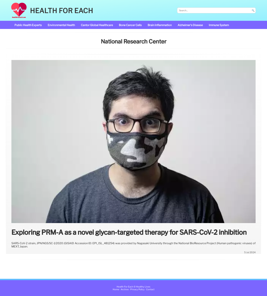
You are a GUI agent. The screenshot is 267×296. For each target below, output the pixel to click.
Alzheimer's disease (190, 25)
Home (116, 289)
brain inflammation (160, 25)
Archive (125, 289)
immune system (219, 25)
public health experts (28, 25)
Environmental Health (61, 25)
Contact (150, 289)
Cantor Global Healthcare (97, 25)
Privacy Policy (137, 289)
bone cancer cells (130, 25)
